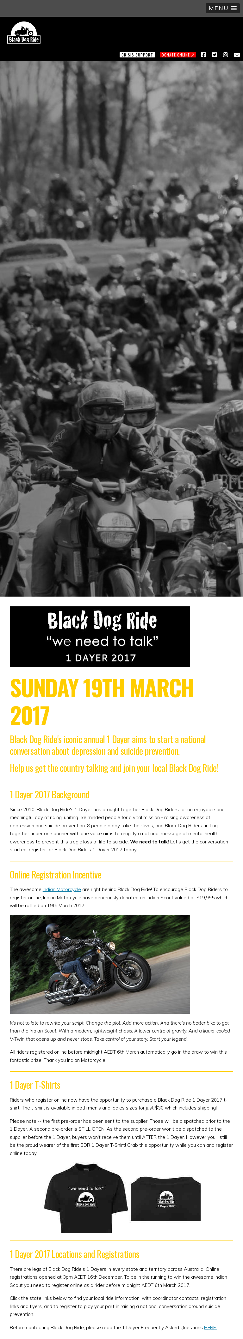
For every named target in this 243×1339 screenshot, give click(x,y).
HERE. (210, 1327)
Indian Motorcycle (62, 889)
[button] (223, 8)
